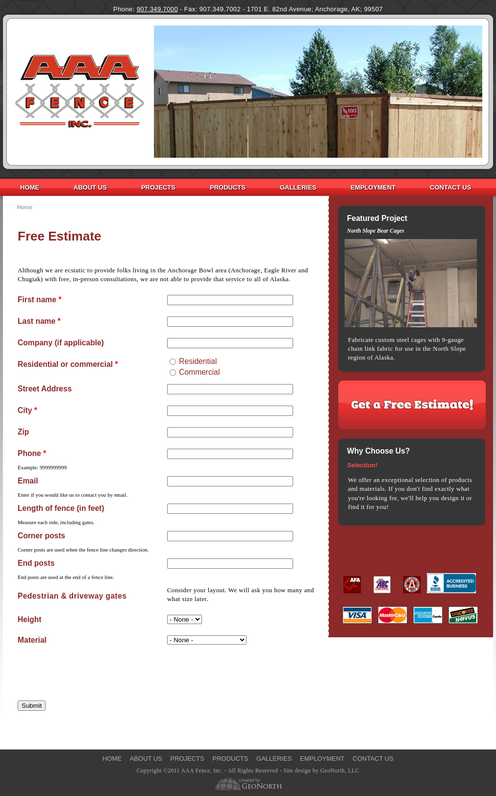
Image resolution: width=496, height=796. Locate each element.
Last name (39, 321)
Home (29, 187)
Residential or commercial (68, 364)
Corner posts (41, 536)
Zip (23, 432)
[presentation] (92, 670)
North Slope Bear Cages (375, 231)
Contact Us (450, 187)
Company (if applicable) (61, 343)
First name (39, 300)
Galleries (298, 187)
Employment (373, 187)
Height (30, 620)
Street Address (45, 389)
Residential (198, 361)
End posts (36, 563)
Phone (32, 454)
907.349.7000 (157, 9)
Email (28, 481)
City (27, 410)
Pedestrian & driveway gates (72, 596)
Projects (158, 187)
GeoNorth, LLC (339, 771)
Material (32, 640)
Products (228, 187)
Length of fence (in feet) (61, 508)
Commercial (199, 372)
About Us (90, 187)
